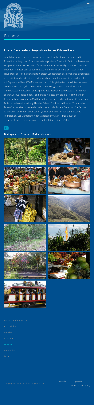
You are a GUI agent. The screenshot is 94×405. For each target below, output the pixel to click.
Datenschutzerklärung (80, 385)
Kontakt (62, 381)
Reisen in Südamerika (15, 320)
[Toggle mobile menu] (88, 4)
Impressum (78, 381)
